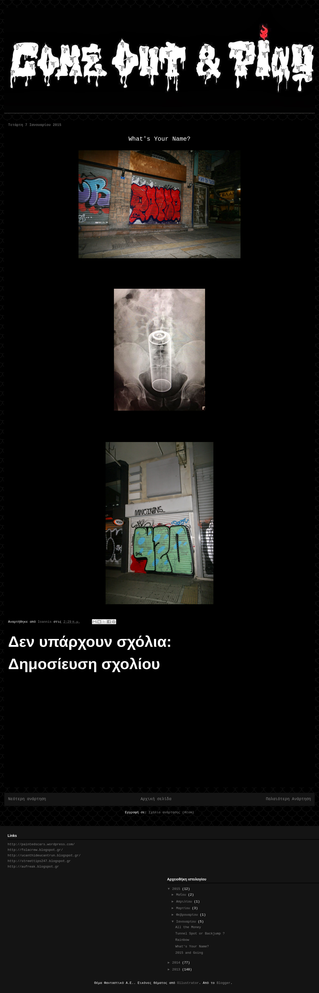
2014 (177, 963)
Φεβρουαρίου (188, 915)
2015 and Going (189, 953)
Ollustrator (188, 983)
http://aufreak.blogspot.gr (33, 867)
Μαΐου (182, 895)
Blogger (224, 983)
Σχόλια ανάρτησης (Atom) (171, 812)
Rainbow (182, 940)
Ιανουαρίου (187, 922)
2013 (177, 969)
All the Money (188, 927)
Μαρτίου (184, 908)
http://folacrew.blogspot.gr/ (35, 850)
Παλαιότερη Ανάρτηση (288, 799)
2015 (177, 889)
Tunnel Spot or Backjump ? (200, 933)
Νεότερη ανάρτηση (27, 799)
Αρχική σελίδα (156, 799)
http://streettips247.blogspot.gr (39, 861)
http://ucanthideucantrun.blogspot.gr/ (44, 855)
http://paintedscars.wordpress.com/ (41, 844)
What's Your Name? (192, 946)
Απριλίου (185, 902)
